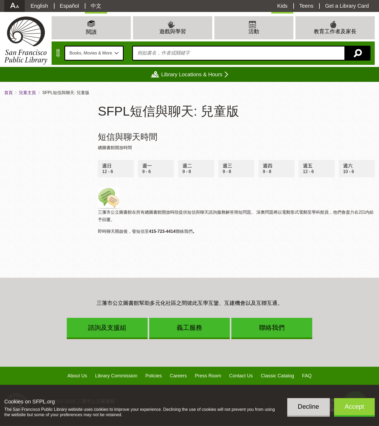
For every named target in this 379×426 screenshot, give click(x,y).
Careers (178, 375)
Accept (354, 406)
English (39, 6)
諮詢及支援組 (107, 327)
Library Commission (116, 375)
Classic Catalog (277, 375)
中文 (96, 6)
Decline (308, 406)
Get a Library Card (347, 6)
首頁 (8, 92)
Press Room (208, 375)
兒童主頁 (27, 92)
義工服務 (189, 327)
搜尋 (58, 53)
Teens (306, 6)
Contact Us (241, 375)
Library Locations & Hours (191, 74)
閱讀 (91, 32)
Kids (282, 6)
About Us (77, 375)
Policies (153, 375)
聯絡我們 (272, 327)
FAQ (307, 375)
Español (69, 6)
